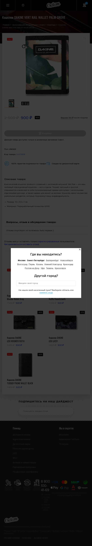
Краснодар (68, 264)
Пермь (32, 264)
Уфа (43, 268)
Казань (39, 264)
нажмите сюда (46, 292)
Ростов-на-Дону (32, 268)
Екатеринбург (52, 260)
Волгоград (22, 264)
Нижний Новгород (53, 264)
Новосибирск (66, 260)
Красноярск (60, 268)
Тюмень (49, 268)
